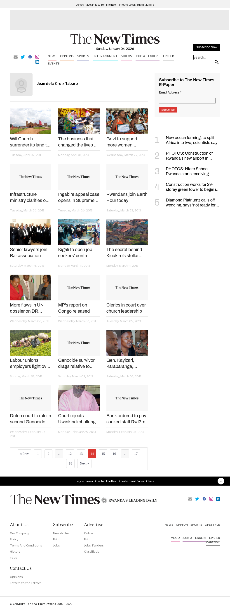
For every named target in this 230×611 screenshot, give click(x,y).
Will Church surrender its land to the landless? (29, 142)
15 (103, 453)
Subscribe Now (206, 47)
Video (175, 537)
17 (136, 453)
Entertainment (105, 56)
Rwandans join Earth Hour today (127, 197)
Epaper (168, 56)
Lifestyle (212, 524)
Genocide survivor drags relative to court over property (77, 363)
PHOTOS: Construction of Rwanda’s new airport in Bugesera (184, 158)
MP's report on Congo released (74, 308)
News (52, 56)
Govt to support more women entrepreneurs (121, 142)
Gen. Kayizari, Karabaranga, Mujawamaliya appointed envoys (124, 363)
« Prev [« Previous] (24, 453)
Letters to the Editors (26, 583)
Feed (13, 557)
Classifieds (91, 551)
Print (56, 539)
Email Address (170, 92)
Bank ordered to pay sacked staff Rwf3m (126, 418)
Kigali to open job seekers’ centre (75, 252)
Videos (126, 56)
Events (54, 63)
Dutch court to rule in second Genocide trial (30, 419)
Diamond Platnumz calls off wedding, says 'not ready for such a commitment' (185, 205)
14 (92, 453)
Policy (14, 539)
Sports (83, 56)
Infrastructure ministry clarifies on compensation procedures (29, 198)
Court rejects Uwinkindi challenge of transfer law (78, 419)
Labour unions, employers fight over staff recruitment (30, 363)
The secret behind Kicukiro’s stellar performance (124, 253)
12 (70, 453)
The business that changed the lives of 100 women (78, 142)
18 (70, 463)
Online (88, 533)
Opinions (67, 56)
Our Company (19, 533)
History (15, 551)
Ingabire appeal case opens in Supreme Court (78, 198)
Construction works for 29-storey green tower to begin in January (186, 189)
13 (81, 453)
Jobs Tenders (94, 545)
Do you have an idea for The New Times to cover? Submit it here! (115, 4)
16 (114, 453)
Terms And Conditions (26, 545)
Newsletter (61, 533)
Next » (84, 463)
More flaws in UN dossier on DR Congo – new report (29, 308)
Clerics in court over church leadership (126, 308)
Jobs (56, 545)
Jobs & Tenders (148, 56)
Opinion (182, 524)
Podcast (213, 542)
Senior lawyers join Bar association (28, 252)
